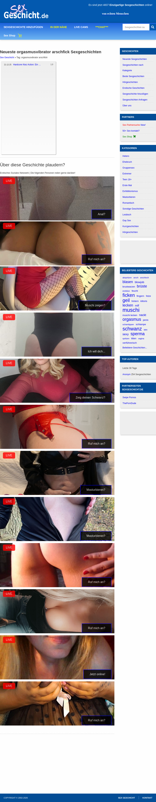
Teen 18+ (127, 179)
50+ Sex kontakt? (131, 131)
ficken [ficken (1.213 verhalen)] (129, 295)
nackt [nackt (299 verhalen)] (142, 315)
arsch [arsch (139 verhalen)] (135, 277)
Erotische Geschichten (134, 88)
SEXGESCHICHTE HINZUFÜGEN (23, 27)
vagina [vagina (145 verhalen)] (141, 338)
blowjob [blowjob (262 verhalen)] (139, 282)
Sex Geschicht (7, 57)
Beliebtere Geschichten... (135, 347)
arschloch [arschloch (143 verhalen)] (144, 277)
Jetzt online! (97, 674)
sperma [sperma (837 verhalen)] (138, 334)
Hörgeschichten (130, 82)
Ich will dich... (96, 351)
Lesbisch (127, 214)
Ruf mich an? (96, 259)
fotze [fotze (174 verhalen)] (148, 296)
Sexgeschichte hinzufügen (135, 94)
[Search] (152, 27)
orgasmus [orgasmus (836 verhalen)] (132, 319)
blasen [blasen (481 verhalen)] (128, 282)
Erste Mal (127, 185)
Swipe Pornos (129, 397)
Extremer (127, 173)
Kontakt (147, 798)
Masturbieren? (95, 489)
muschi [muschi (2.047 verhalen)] (131, 310)
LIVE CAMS (81, 27)
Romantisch (128, 203)
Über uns (127, 105)
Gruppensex (128, 168)
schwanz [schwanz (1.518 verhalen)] (132, 329)
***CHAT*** (101, 27)
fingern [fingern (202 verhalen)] (140, 296)
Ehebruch (127, 162)
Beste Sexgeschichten (133, 76)
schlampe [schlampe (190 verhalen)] (141, 324)
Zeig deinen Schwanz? (90, 397)
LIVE (9, 180)
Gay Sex (127, 220)
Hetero (126, 156)
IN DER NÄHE (58, 27)
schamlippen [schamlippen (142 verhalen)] (128, 324)
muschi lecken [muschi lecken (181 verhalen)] (130, 315)
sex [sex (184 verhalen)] (145, 329)
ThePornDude (129, 403)
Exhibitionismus (130, 191)
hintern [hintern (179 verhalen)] (135, 301)
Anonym (127, 374)
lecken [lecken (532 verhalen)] (128, 305)
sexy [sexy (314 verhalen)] (126, 334)
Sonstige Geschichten (133, 208)
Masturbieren (129, 197)
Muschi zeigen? (95, 305)
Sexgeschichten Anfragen (135, 99)
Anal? (101, 214)
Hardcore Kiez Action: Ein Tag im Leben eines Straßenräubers (27, 64)
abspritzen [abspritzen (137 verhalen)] (127, 277)
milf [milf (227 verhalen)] (137, 305)
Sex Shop (9, 35)
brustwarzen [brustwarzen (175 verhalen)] (129, 286)
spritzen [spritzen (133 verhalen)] (126, 338)
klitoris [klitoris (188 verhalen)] (143, 301)
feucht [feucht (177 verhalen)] (135, 291)
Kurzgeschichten (131, 226)
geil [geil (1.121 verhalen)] (126, 300)
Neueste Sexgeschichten (135, 59)
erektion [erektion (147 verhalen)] (126, 291)
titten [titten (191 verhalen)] (133, 338)
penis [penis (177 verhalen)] (145, 320)
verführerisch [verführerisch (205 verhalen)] (130, 342)
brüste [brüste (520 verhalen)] (142, 286)
